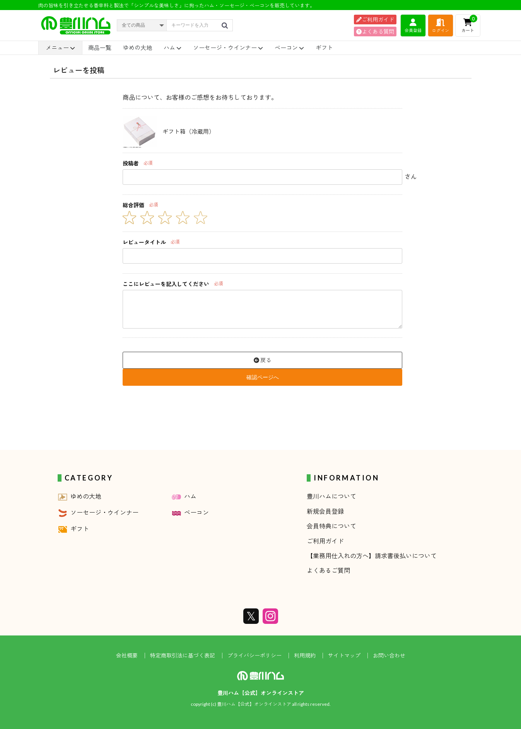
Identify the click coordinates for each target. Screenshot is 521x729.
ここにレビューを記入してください (166, 284)
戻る (262, 360)
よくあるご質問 (328, 570)
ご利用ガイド (375, 19)
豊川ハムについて (331, 496)
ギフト (324, 47)
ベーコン (289, 47)
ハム (172, 47)
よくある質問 (375, 31)
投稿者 (131, 163)
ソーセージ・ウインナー (228, 47)
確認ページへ (262, 377)
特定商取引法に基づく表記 (182, 655)
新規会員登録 (325, 511)
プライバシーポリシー (254, 655)
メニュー (60, 48)
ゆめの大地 (137, 47)
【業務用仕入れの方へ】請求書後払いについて (372, 555)
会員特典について (331, 526)
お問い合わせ (389, 655)
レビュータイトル (144, 242)
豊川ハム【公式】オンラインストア (260, 693)
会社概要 (127, 655)
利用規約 (305, 655)
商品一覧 (99, 47)
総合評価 (133, 205)
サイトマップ (344, 655)
